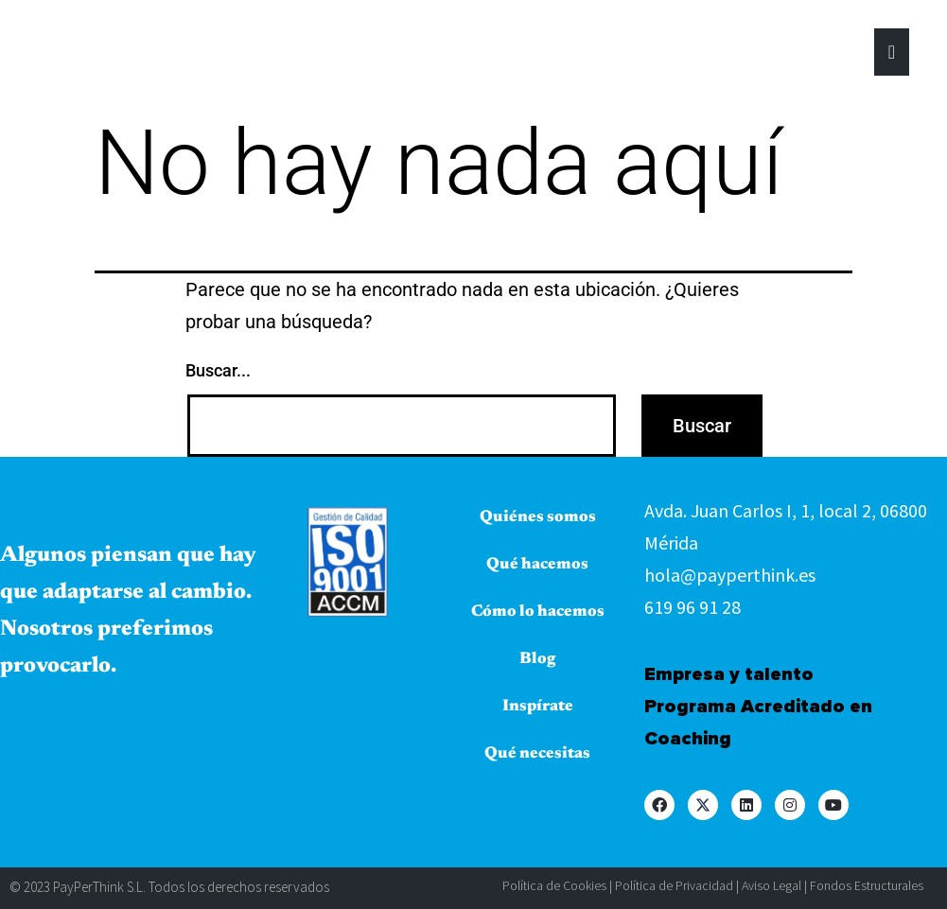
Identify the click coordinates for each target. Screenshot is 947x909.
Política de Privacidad (674, 885)
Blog (537, 660)
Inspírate (537, 707)
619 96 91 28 (692, 607)
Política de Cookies (554, 885)
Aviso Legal (771, 885)
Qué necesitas (537, 754)
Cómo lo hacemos (538, 612)
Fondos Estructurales (866, 885)
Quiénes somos (538, 518)
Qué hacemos (537, 565)
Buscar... (218, 370)
